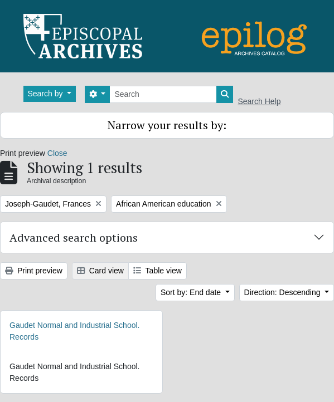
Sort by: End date (192, 292)
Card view (100, 270)
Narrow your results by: (167, 125)
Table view (157, 270)
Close (57, 153)
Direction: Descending (283, 292)
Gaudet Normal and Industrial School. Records (74, 331)
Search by (46, 93)
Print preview (33, 270)
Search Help (259, 101)
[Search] (163, 94)
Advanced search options (73, 237)
